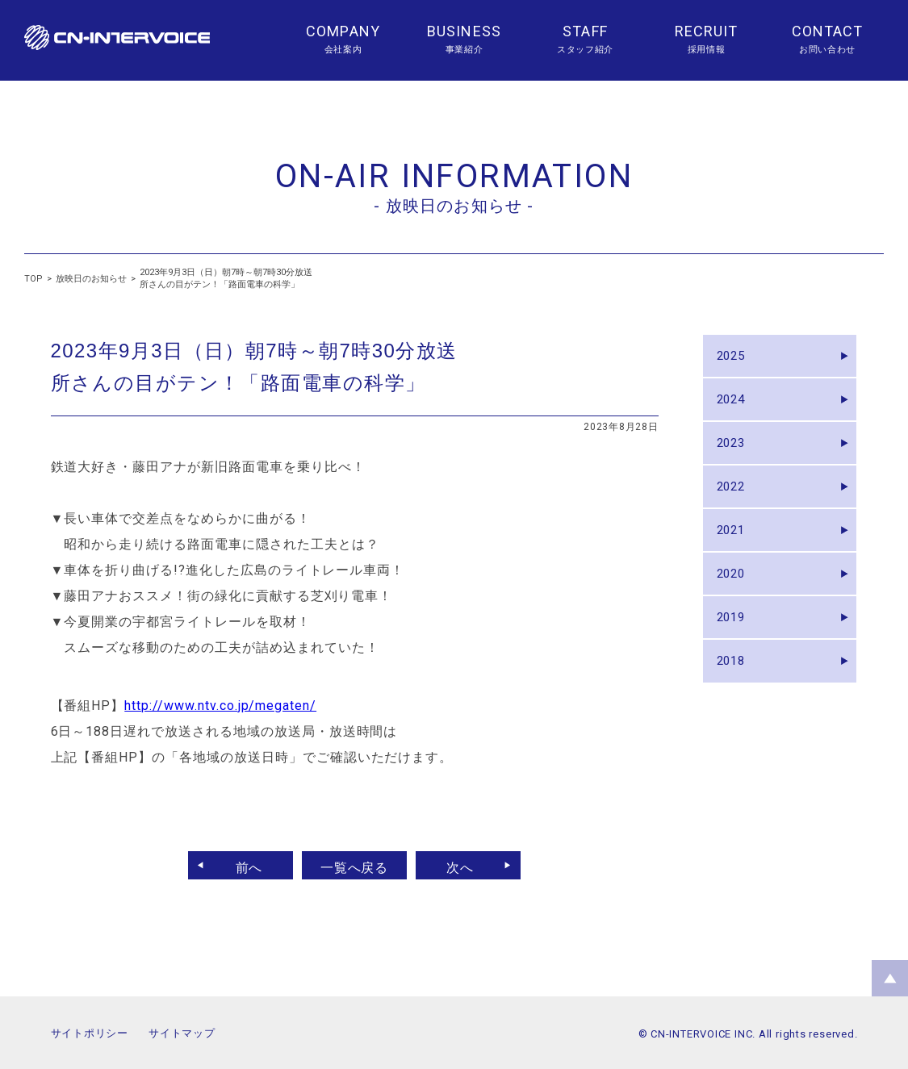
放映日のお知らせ (91, 279)
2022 (735, 506)
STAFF (585, 31)
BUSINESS (464, 31)
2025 (735, 358)
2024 (735, 407)
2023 (735, 457)
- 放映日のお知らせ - (454, 205)
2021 (735, 555)
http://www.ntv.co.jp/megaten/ (220, 705)
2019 (735, 654)
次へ (467, 865)
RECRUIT (707, 31)
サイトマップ (182, 1033)
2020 (735, 604)
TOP (33, 279)
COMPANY (343, 31)
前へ (241, 865)
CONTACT (828, 31)
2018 (735, 703)
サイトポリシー (89, 1033)
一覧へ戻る (354, 865)
